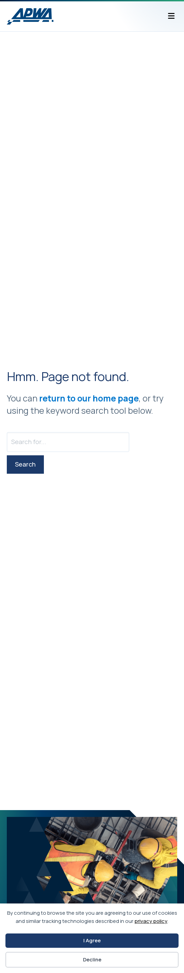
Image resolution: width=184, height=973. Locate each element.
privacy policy (150, 921)
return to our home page (89, 398)
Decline (92, 959)
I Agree (92, 940)
